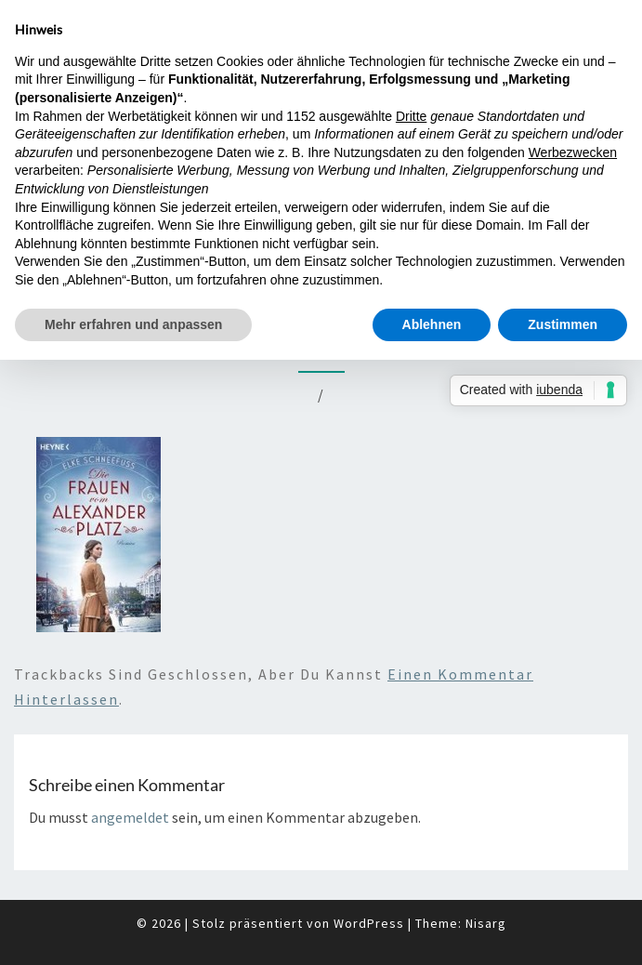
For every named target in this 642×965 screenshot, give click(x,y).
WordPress (369, 923)
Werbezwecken (573, 152)
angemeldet (130, 817)
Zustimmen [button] (562, 324)
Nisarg (485, 923)
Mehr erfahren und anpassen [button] (133, 324)
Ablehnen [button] (432, 324)
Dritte (411, 116)
